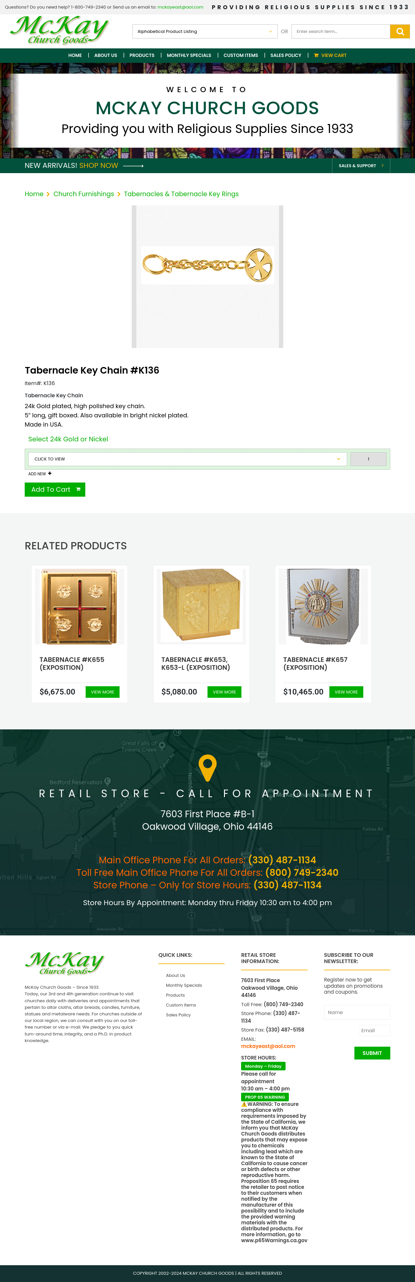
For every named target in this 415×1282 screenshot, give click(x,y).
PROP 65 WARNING (265, 1097)
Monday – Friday (263, 1066)
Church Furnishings (83, 194)
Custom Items (241, 55)
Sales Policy (285, 55)
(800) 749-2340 (302, 872)
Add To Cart (50, 489)
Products (141, 55)
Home (75, 55)
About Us (105, 55)
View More (102, 692)
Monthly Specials (189, 55)
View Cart (334, 55)
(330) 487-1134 (282, 860)
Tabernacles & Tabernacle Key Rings (181, 194)
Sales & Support (357, 166)
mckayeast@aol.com (180, 7)
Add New (37, 474)
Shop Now (111, 165)
